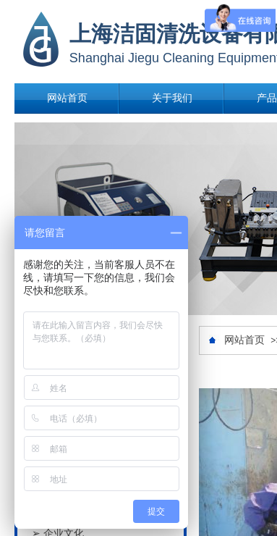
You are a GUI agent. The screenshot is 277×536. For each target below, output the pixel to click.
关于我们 (172, 98)
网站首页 (67, 98)
